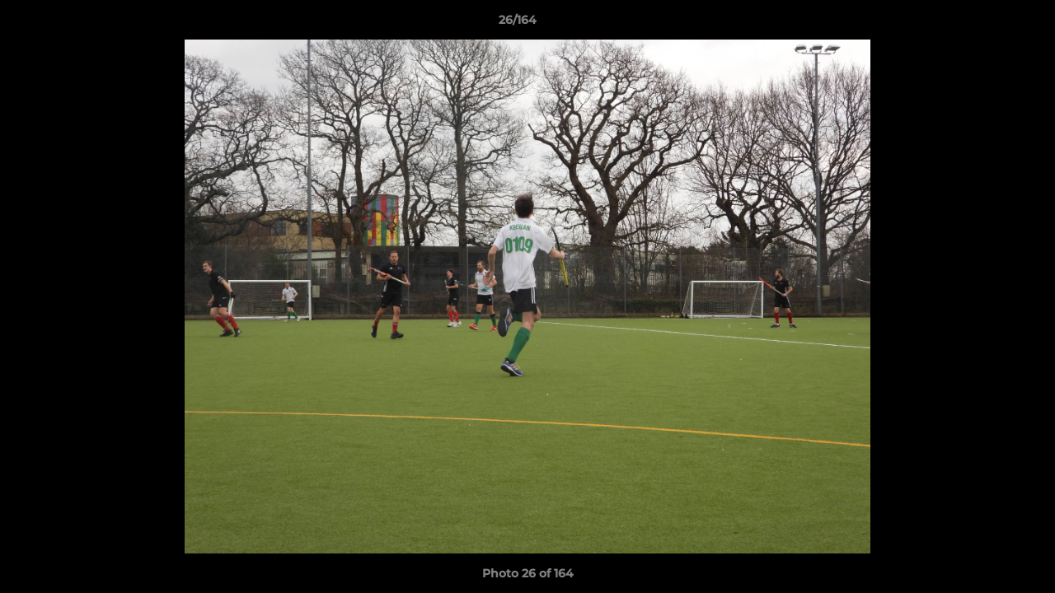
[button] (986, 23)
